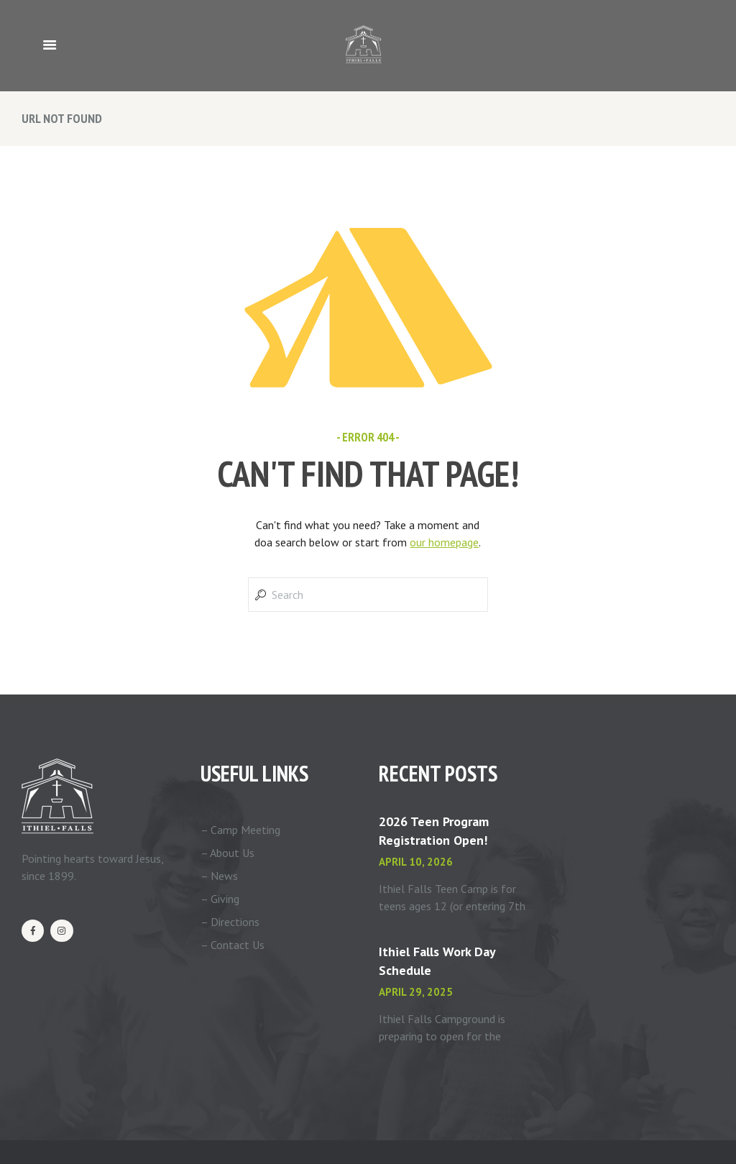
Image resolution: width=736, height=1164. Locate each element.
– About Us (227, 852)
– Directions (230, 922)
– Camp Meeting (240, 829)
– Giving (220, 899)
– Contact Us (232, 945)
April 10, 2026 (416, 862)
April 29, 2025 (416, 992)
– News (219, 876)
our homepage (444, 542)
